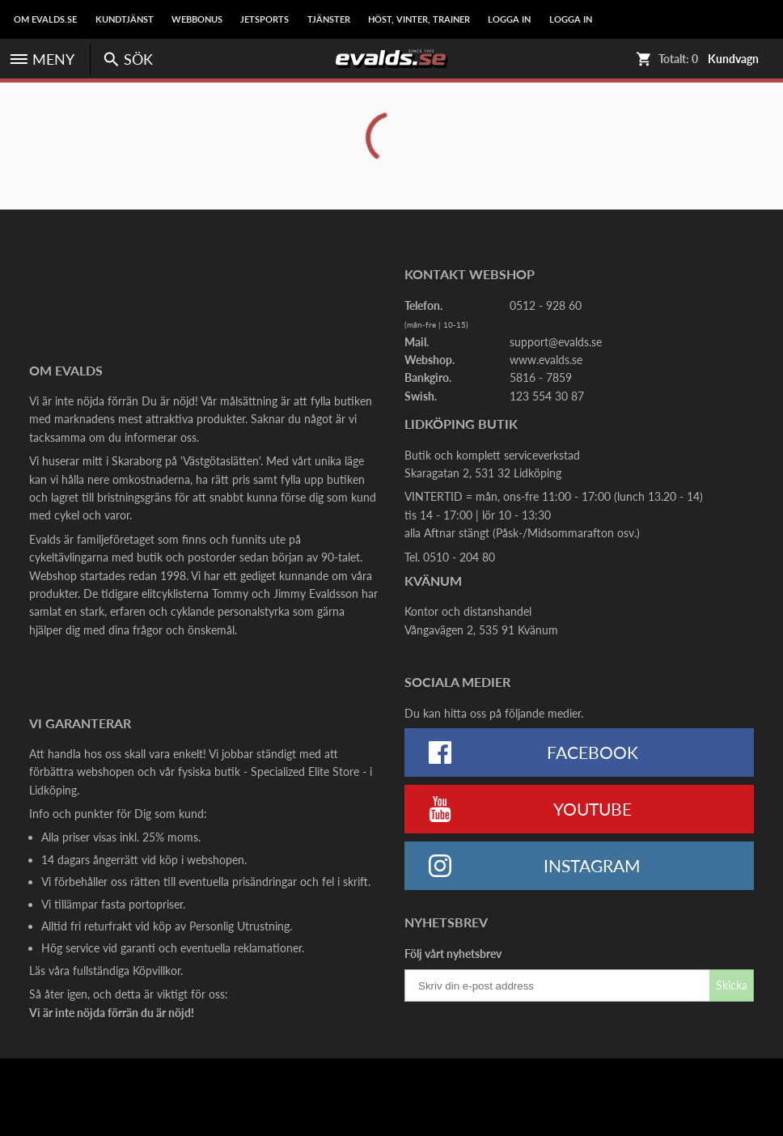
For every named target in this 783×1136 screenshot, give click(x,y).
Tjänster (328, 19)
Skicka (731, 985)
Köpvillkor (156, 970)
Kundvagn (733, 59)
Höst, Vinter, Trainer (419, 19)
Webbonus (196, 19)
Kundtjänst (124, 19)
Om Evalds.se (45, 19)
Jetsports (264, 19)
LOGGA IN (509, 19)
